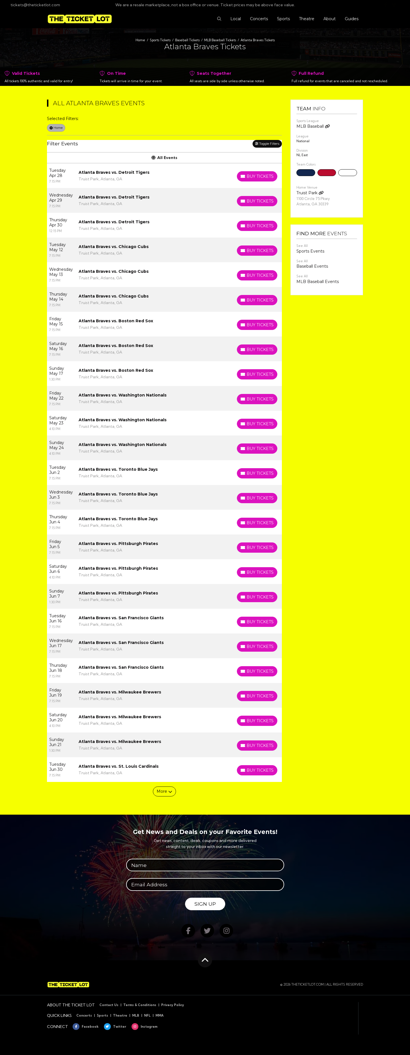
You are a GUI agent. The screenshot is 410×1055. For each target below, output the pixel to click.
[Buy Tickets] (257, 176)
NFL (147, 1015)
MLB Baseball (313, 126)
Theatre (120, 1015)
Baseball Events (312, 266)
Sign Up (205, 904)
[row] (164, 175)
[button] (219, 19)
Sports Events (310, 251)
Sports (102, 1015)
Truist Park (310, 192)
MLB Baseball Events (317, 281)
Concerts (84, 1015)
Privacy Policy (172, 1005)
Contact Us (108, 1005)
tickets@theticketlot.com (32, 4)
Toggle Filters (267, 144)
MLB (135, 1015)
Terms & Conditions (139, 1005)
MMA (159, 1015)
